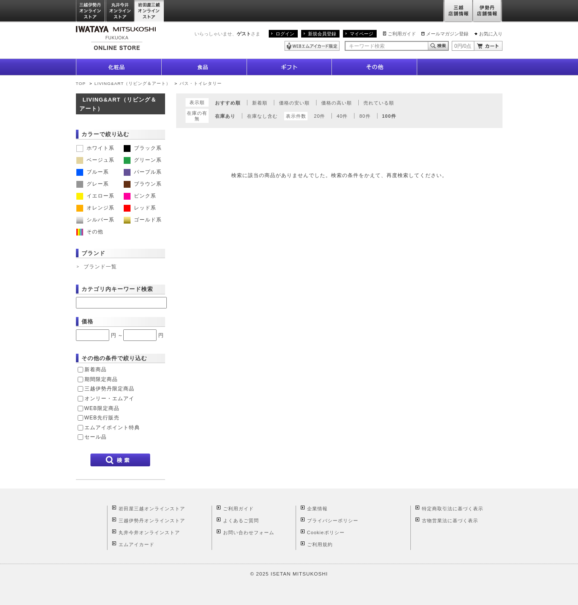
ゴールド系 (143, 220)
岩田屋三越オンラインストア (149, 11)
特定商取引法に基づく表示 (452, 508)
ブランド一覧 (100, 267)
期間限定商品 (101, 379)
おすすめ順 (228, 102)
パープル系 (143, 172)
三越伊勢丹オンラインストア (91, 11)
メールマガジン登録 (447, 33)
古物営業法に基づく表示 (450, 520)
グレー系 (92, 184)
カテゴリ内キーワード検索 (117, 289)
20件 (319, 116)
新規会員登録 (322, 33)
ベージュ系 (95, 160)
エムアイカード (136, 544)
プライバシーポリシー (332, 520)
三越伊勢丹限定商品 (109, 389)
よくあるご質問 (241, 520)
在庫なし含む (262, 116)
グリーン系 (143, 160)
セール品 (95, 437)
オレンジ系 (95, 208)
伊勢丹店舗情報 (487, 11)
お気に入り (490, 33)
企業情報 (317, 508)
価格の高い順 (336, 102)
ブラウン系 (143, 184)
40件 (342, 116)
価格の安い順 (294, 102)
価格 (87, 321)
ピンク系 (140, 196)
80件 (364, 116)
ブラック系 (143, 148)
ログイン (285, 33)
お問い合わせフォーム (248, 532)
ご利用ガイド (402, 33)
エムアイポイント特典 (112, 427)
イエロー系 (95, 196)
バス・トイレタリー (201, 83)
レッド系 (140, 208)
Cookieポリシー (326, 532)
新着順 (259, 102)
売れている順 (378, 102)
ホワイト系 (95, 148)
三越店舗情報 (458, 11)
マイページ (361, 33)
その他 (89, 232)
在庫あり (225, 116)
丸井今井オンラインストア (120, 11)
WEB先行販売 (101, 418)
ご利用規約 (320, 544)
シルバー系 (95, 220)
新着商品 (95, 369)
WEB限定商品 (101, 408)
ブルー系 (92, 172)
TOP (81, 83)
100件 (389, 116)
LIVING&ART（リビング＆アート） (132, 83)
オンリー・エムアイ (109, 398)
